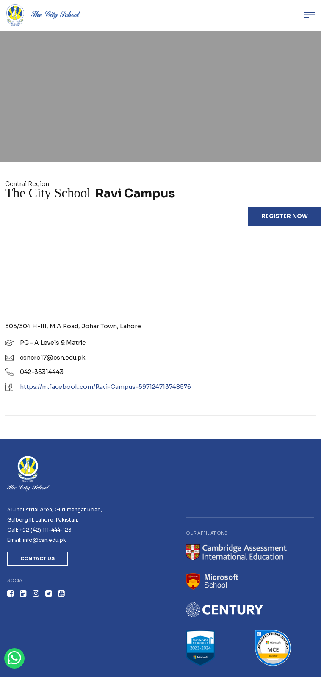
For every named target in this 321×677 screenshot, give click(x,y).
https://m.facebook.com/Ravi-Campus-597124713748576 (105, 387)
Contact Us (37, 558)
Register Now (284, 216)
